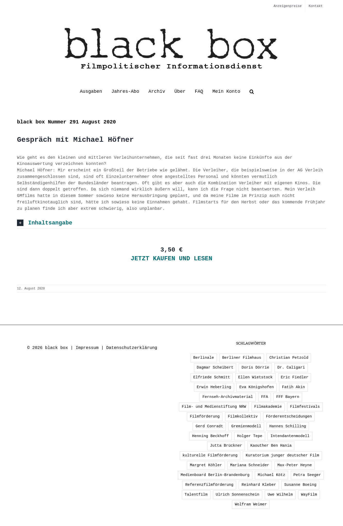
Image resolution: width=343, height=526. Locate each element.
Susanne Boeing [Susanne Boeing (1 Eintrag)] (300, 485)
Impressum (87, 347)
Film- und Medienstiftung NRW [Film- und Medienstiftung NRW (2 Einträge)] (214, 407)
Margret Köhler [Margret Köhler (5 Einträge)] (206, 465)
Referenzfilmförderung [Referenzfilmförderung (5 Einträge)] (209, 485)
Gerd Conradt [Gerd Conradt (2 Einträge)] (209, 426)
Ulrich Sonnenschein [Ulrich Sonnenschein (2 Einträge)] (237, 494)
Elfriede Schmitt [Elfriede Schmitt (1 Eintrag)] (211, 377)
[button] (252, 91)
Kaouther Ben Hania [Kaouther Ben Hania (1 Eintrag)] (270, 446)
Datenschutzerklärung (131, 347)
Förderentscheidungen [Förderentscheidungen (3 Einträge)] (289, 416)
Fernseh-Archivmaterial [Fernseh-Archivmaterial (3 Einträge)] (227, 397)
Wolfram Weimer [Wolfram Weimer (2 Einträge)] (251, 504)
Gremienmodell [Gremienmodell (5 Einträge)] (246, 426)
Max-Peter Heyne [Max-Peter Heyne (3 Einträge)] (294, 465)
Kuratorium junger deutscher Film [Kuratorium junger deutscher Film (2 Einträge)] (282, 455)
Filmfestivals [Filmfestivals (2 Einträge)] (305, 407)
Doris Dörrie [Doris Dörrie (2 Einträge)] (255, 367)
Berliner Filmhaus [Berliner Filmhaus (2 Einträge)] (241, 358)
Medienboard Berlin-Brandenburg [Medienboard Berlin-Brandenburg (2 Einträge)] (215, 475)
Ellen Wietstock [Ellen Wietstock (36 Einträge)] (255, 377)
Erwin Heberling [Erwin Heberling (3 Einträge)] (214, 387)
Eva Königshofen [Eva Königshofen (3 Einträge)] (256, 387)
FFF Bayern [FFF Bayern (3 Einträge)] (287, 397)
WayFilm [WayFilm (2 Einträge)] (309, 494)
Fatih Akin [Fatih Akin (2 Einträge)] (293, 387)
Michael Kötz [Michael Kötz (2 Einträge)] (271, 475)
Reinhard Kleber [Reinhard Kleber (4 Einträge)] (259, 485)
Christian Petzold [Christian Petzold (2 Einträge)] (288, 358)
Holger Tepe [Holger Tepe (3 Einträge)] (249, 436)
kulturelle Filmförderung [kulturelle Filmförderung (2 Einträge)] (210, 455)
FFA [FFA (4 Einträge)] (264, 397)
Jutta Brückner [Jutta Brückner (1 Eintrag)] (226, 446)
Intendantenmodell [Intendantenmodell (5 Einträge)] (289, 436)
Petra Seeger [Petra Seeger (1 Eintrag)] (307, 475)
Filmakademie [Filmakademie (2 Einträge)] (268, 407)
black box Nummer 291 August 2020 (66, 122)
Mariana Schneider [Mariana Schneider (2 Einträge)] (249, 465)
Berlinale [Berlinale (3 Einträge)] (203, 358)
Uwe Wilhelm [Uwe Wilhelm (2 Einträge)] (280, 494)
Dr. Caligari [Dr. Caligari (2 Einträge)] (291, 367)
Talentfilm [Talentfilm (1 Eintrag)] (196, 494)
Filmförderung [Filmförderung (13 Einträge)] (205, 416)
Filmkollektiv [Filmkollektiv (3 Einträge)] (243, 416)
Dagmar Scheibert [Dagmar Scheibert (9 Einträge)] (215, 367)
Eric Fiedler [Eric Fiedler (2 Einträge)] (294, 377)
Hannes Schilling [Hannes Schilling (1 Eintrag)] (287, 426)
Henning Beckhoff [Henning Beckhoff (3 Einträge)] (210, 436)
